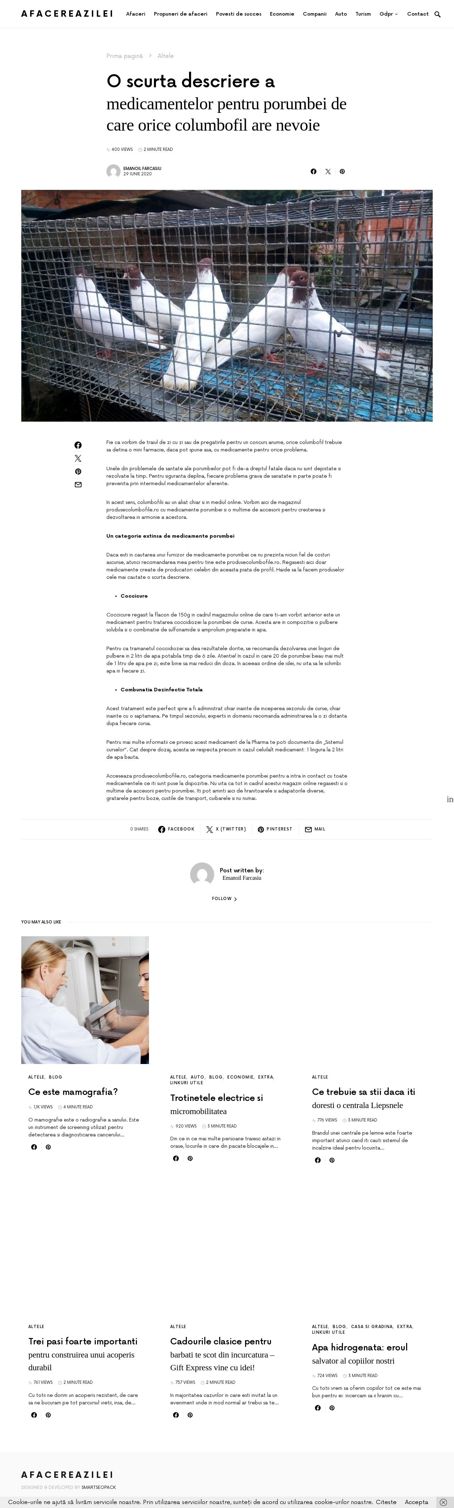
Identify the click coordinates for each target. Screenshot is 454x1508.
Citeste (386, 1502)
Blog (56, 1077)
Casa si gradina (372, 1327)
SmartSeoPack (99, 1487)
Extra (265, 1077)
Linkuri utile (186, 1083)
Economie (240, 1077)
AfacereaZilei (68, 14)
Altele (166, 56)
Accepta (416, 1502)
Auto (198, 1077)
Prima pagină (124, 56)
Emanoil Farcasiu (142, 168)
